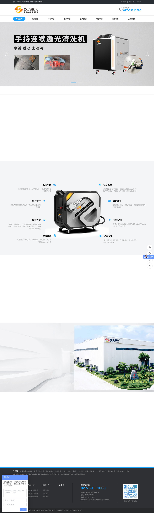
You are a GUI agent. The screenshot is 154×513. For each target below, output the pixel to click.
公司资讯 (46, 490)
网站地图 (123, 2)
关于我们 (35, 19)
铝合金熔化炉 (54, 474)
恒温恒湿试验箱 (79, 474)
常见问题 (46, 496)
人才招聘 (138, 2)
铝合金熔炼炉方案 (67, 474)
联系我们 (99, 19)
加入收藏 (131, 2)
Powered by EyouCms (56, 510)
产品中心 (51, 19)
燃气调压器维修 (43, 474)
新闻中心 (67, 19)
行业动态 (46, 493)
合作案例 (83, 19)
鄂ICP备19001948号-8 (75, 510)
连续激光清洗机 (33, 493)
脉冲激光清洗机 (33, 490)
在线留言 (115, 19)
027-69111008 (150, 247)
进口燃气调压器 (31, 474)
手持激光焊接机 (33, 496)
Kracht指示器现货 (19, 474)
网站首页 (19, 19)
